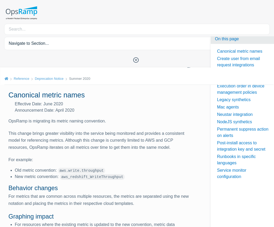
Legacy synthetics (234, 99)
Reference (21, 79)
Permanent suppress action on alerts (242, 132)
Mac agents (228, 107)
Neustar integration (235, 114)
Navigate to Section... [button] (29, 43)
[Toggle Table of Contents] (137, 59)
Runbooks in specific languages (236, 159)
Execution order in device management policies (241, 89)
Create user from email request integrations (238, 61)
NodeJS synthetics (234, 122)
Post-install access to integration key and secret (241, 146)
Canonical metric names (239, 51)
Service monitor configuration (231, 173)
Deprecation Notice (49, 79)
